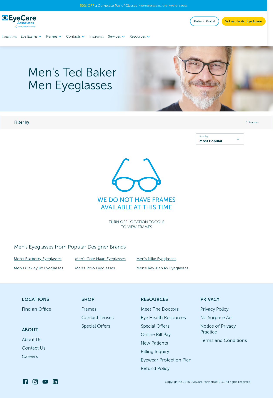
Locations (9, 37)
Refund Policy (155, 368)
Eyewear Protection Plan (166, 360)
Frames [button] (54, 36)
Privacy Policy (214, 309)
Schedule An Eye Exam (249, 21)
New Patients (154, 343)
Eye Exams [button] (32, 36)
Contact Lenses (98, 317)
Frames (89, 309)
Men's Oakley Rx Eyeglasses (38, 268)
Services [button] (117, 36)
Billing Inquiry (155, 351)
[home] (19, 21)
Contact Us (33, 348)
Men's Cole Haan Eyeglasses (100, 258)
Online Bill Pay (156, 334)
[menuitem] (32, 36)
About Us (31, 339)
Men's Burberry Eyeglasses (38, 258)
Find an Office (36, 309)
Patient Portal (210, 21)
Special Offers (96, 326)
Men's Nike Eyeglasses (156, 258)
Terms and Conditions (223, 340)
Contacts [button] (76, 36)
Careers (30, 356)
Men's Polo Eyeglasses (95, 268)
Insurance (97, 37)
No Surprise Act (216, 317)
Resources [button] (140, 36)
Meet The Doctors (160, 309)
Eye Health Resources (163, 317)
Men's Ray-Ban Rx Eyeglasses (162, 268)
